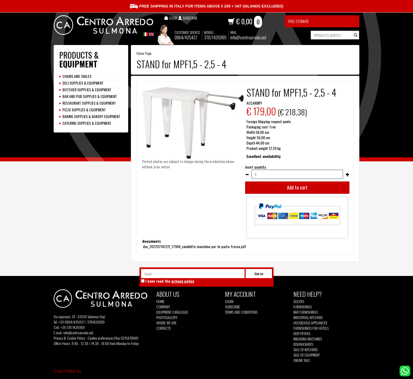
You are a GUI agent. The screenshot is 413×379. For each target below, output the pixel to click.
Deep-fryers (301, 333)
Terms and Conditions (241, 312)
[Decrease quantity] (247, 174)
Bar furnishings (305, 312)
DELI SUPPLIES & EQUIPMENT (83, 83)
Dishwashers (303, 344)
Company (163, 306)
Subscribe (232, 306)
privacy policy (182, 281)
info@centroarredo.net (248, 37)
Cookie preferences (100, 338)
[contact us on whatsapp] (405, 370)
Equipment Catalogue (172, 312)
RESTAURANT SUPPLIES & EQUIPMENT (89, 103)
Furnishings (302, 306)
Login (229, 301)
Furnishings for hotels (311, 328)
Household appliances (310, 322)
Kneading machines (307, 339)
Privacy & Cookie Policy (69, 338)
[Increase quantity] (347, 174)
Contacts (163, 328)
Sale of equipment (306, 355)
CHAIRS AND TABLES (76, 76)
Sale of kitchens (305, 349)
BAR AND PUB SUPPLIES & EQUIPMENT (89, 96)
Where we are (166, 322)
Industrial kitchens (308, 317)
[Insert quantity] (297, 174)
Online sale (301, 360)
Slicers (298, 301)
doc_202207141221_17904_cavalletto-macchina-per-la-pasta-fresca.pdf (194, 246)
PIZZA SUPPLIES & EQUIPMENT (84, 109)
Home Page (144, 53)
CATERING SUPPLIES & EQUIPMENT (86, 123)
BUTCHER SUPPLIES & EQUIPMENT (86, 89)
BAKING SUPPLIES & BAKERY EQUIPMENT (91, 116)
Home (160, 301)
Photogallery (167, 317)
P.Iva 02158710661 (126, 338)
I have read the (169, 281)
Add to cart (297, 187)
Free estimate (298, 21)
